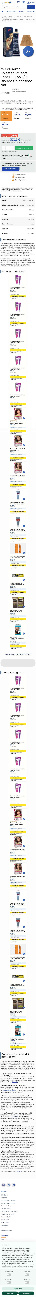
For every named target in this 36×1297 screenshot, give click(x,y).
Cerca (31, 7)
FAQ (18, 1171)
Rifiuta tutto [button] (10, 1293)
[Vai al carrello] (23, 2)
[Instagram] (3, 1185)
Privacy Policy (6, 1209)
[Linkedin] (14, 1185)
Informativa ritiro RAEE (9, 1211)
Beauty (21, 11)
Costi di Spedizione (8, 1203)
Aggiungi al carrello (24, 148)
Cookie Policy (6, 1206)
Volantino (4, 1228)
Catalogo (11, 16)
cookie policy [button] (29, 1255)
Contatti (15, 1082)
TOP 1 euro (5, 1222)
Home (4, 16)
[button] (1, 668)
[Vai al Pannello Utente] (30, 2)
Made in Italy (5, 1217)
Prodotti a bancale (7, 1214)
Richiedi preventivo (11, 169)
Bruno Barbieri (6, 1230)
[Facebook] (8, 1185)
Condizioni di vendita (9, 1090)
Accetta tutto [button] (26, 1293)
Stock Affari (5, 1220)
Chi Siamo (4, 1195)
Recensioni (5, 1225)
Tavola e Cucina (11, 11)
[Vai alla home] (6, 2)
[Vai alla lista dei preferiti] (18, 2)
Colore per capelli (7, 18)
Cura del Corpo (27, 16)
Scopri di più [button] (18, 1288)
